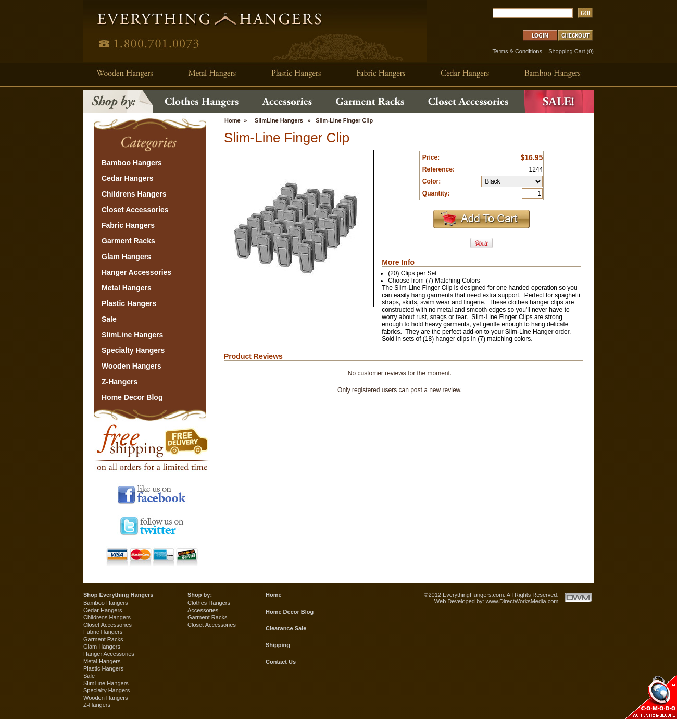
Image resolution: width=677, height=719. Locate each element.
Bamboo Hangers (105, 603)
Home (232, 120)
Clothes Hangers (208, 603)
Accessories (202, 610)
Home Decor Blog (290, 611)
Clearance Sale (286, 628)
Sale (89, 676)
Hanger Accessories (108, 654)
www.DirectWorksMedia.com (522, 601)
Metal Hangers (102, 661)
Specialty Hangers (106, 690)
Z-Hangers (96, 705)
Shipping (278, 645)
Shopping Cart (566, 51)
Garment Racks (103, 639)
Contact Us (281, 662)
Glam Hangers (101, 646)
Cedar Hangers (102, 610)
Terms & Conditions (517, 51)
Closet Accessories (107, 624)
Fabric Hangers (102, 632)
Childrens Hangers (107, 617)
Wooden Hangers (105, 697)
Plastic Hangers (103, 668)
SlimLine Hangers (279, 120)
